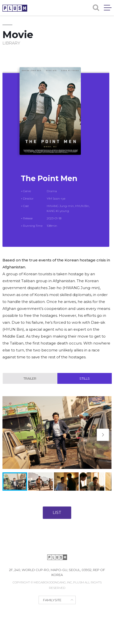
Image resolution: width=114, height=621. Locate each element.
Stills (84, 378)
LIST (57, 512)
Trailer (29, 378)
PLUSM (14, 8)
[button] (103, 435)
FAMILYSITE (52, 600)
